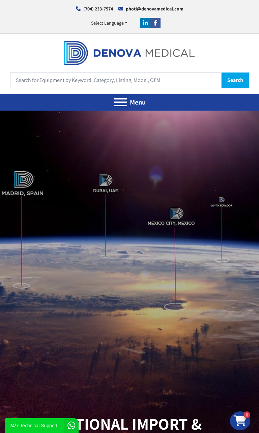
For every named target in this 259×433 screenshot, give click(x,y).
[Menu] (120, 102)
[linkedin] (145, 23)
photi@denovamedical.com (154, 9)
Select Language (107, 23)
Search (235, 80)
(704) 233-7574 (98, 9)
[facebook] (155, 23)
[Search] (116, 80)
